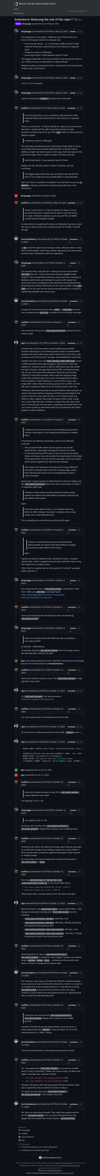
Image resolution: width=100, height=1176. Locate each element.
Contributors (18, 13)
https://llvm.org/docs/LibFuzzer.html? (37, 699)
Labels (15, 9)
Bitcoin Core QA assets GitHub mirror (34, 3)
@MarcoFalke (27, 83)
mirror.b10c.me (68, 1173)
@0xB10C (58, 1170)
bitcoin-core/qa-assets (64, 1163)
